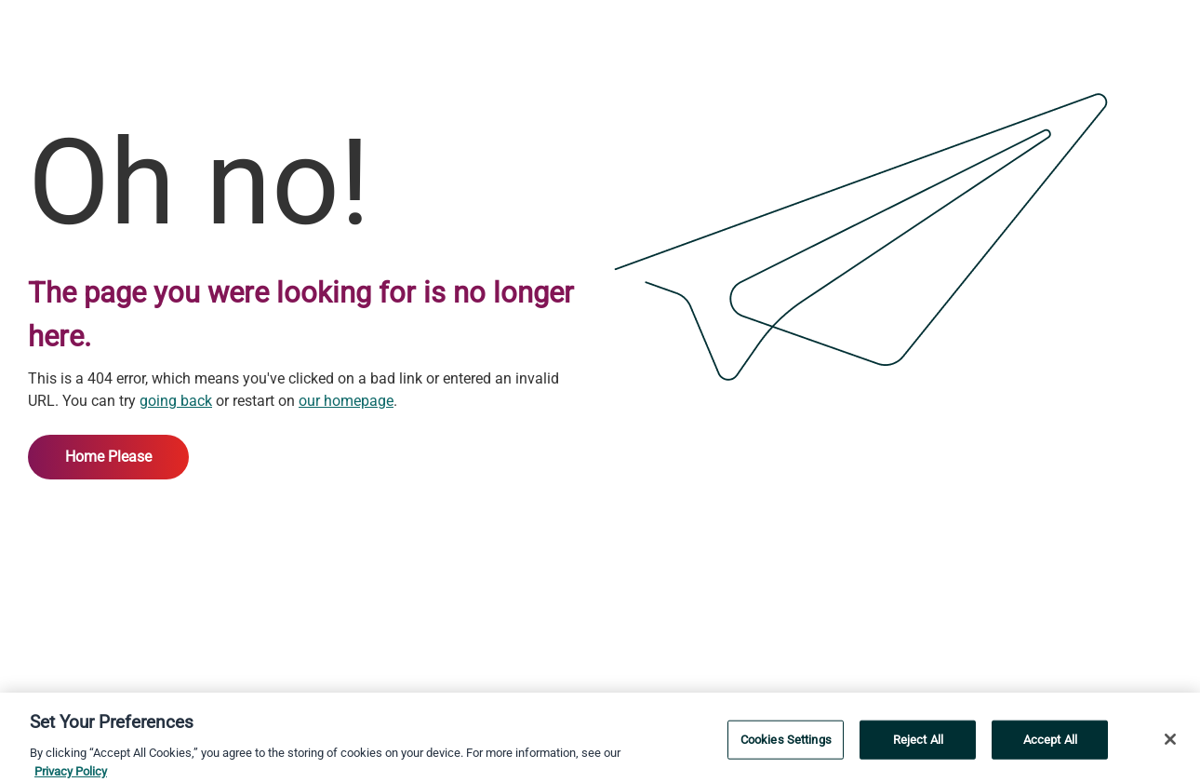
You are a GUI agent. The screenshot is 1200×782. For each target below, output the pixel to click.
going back (176, 401)
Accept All (1050, 742)
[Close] (1170, 742)
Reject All (918, 742)
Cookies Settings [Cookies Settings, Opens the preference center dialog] (786, 742)
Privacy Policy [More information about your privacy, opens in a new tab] (70, 774)
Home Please (108, 456)
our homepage (346, 401)
